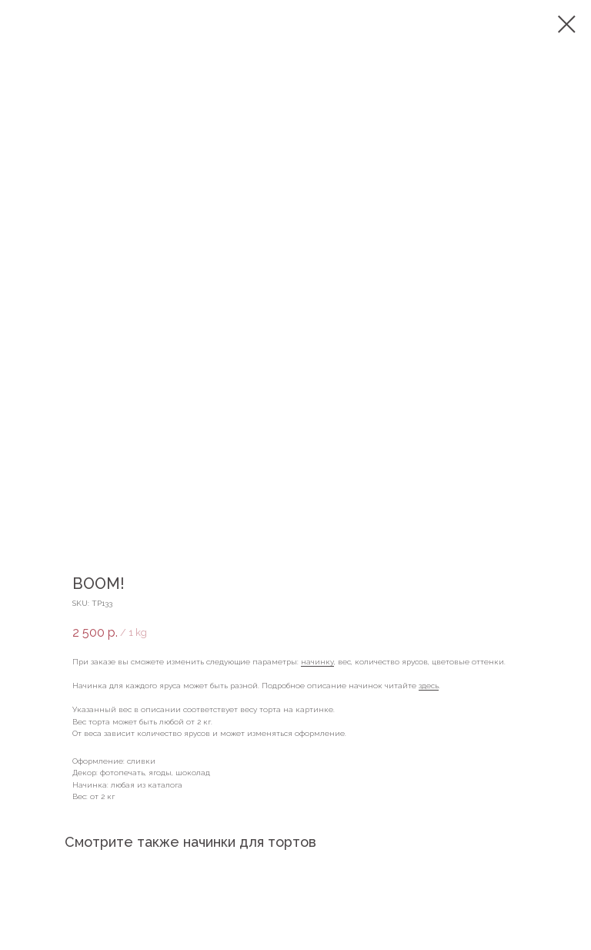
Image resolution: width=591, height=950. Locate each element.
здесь (429, 685)
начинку (317, 661)
